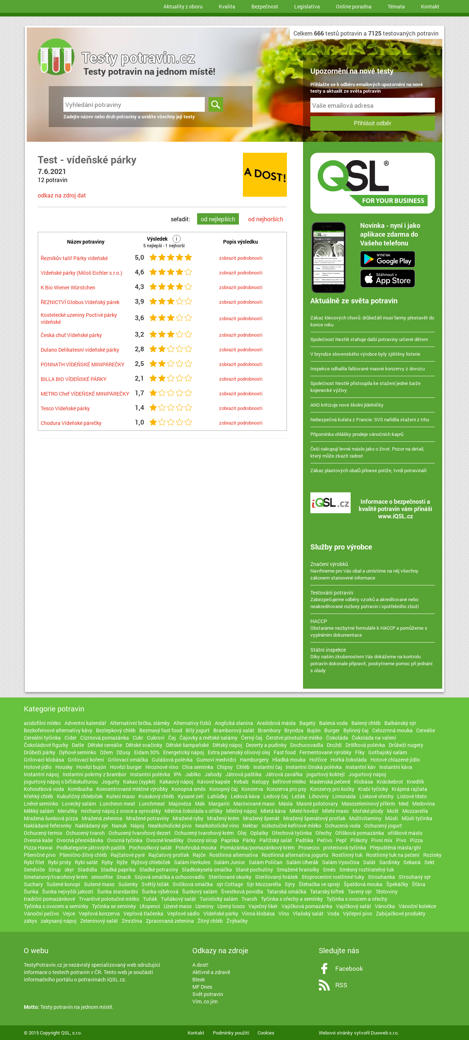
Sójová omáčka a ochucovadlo (169, 876)
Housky (64, 766)
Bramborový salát (233, 730)
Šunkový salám (199, 891)
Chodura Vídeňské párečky (71, 422)
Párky (249, 840)
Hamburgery (254, 759)
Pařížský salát (275, 840)
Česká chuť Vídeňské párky (71, 335)
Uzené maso (178, 906)
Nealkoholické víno (217, 825)
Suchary (33, 884)
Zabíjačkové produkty (400, 913)
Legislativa (307, 6)
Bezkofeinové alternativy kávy (58, 730)
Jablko (193, 774)
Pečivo (324, 840)
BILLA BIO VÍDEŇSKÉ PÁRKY (74, 378)
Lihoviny (319, 796)
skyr (69, 869)
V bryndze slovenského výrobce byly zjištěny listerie (365, 354)
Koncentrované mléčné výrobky (132, 788)
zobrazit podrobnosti (240, 258)
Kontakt (430, 6)
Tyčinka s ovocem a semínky (56, 906)
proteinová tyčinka (344, 847)
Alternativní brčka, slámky (140, 722)
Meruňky (67, 810)
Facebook (349, 968)
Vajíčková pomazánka (306, 906)
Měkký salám (39, 810)
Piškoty (359, 840)
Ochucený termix (43, 832)
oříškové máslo (405, 832)
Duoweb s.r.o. (385, 1032)
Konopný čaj (223, 788)
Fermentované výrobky (325, 752)
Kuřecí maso (120, 796)
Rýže (122, 862)
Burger (332, 730)
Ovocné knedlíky (165, 840)
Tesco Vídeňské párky (65, 408)
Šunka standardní (117, 891)
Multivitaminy (365, 818)
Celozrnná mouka (392, 730)
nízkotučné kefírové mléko (291, 825)
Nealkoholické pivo (170, 825)
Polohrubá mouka (196, 847)
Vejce (69, 913)
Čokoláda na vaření (374, 737)
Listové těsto (412, 796)
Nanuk (119, 825)
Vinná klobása (258, 913)
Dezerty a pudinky (266, 744)
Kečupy (260, 781)
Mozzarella (415, 810)
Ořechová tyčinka (292, 832)
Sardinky (389, 862)
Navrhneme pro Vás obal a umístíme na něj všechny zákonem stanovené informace (372, 570)
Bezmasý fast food (160, 730)
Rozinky (432, 854)
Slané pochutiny (254, 869)
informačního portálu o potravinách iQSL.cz (74, 979)
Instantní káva (395, 766)
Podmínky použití (231, 1032)
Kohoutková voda (44, 788)
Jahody (213, 774)
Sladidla (87, 869)
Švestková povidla (242, 891)
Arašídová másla (276, 722)
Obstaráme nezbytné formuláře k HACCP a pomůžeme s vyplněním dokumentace (372, 628)
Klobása (363, 781)
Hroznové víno (161, 766)
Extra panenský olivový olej (239, 752)
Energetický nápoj (183, 752)
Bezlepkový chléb (116, 730)
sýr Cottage (230, 884)
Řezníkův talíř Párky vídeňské (74, 258)
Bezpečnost (264, 6)
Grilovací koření (86, 759)
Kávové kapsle (213, 781)
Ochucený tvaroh (85, 832)
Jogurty (110, 781)
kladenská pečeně (330, 781)
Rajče (199, 854)
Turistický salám (219, 898)
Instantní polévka (150, 774)
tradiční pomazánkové (49, 898)
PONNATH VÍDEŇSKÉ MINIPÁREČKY (83, 364)
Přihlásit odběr (372, 123)
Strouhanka (381, 876)
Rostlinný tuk (347, 854)
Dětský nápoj (227, 744)
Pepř (341, 840)
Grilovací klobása (44, 759)
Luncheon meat (117, 803)
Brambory (269, 730)
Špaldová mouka (363, 884)
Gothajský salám (387, 752)
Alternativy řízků (192, 722)
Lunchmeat (152, 803)
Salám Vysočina (340, 862)
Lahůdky (217, 796)
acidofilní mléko (42, 722)
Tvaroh (249, 898)
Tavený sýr (360, 891)
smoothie (102, 876)
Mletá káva (273, 810)
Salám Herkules (192, 862)
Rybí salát (86, 862)
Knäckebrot (390, 781)
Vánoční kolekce (417, 906)
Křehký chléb (38, 796)
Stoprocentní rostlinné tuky (333, 876)
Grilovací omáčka (128, 759)
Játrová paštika (243, 774)
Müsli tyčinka (417, 818)
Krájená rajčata (409, 788)
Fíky (360, 752)
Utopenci (150, 906)
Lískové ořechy (376, 796)
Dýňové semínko (77, 752)
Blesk (198, 979)
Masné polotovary (317, 803)
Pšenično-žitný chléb (83, 854)
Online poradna (354, 6)
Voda (333, 913)
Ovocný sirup (202, 840)
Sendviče (34, 869)
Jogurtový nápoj (367, 774)
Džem (106, 752)
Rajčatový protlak (168, 854)
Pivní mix (381, 840)
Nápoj (137, 825)
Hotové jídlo (38, 766)
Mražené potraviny (147, 818)
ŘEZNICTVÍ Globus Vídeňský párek (80, 302)
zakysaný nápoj (59, 920)
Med (404, 803)
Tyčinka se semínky (114, 906)
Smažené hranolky (298, 869)
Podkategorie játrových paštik (90, 847)
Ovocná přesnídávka (79, 840)
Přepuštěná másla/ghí (395, 847)
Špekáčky (397, 884)
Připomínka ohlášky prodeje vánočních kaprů (356, 434)
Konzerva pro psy (286, 788)
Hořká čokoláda (348, 759)
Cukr (138, 737)
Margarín (219, 803)
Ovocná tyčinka (125, 840)
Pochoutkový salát (150, 847)
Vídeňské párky (220, 913)
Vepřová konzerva (99, 913)
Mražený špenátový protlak (314, 818)
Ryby (107, 862)
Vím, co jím (205, 1001)
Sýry (290, 884)
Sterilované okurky (229, 876)
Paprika (230, 840)
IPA (177, 774)
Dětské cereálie (105, 744)
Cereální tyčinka (42, 737)
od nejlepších (218, 219)
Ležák (298, 796)
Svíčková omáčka (193, 884)
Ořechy (323, 832)
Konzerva (252, 788)
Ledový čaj (275, 796)
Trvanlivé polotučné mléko (109, 898)
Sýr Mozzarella (264, 884)
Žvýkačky (237, 920)
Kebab (241, 781)
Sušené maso (99, 884)
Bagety (307, 722)
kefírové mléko (289, 781)
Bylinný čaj (356, 730)
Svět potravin (207, 994)
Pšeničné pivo (40, 854)
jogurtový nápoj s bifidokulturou (61, 781)
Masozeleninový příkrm (368, 803)
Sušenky (128, 884)
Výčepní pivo (357, 913)
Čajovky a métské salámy (208, 737)
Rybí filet (34, 862)
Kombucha (80, 788)
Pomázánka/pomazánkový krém (257, 847)
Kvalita (227, 6)
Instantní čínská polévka (314, 766)
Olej (242, 832)
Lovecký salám (79, 803)
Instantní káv (361, 766)
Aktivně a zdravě (211, 972)
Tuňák (150, 898)
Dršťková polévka (365, 744)
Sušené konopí (63, 884)
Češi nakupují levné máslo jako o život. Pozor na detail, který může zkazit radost (367, 452)
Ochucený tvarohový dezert (139, 832)
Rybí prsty (59, 862)
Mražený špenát (261, 818)
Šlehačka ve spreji (319, 884)
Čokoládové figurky (46, 744)
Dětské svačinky (144, 744)
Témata (396, 6)
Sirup (54, 869)
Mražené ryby (188, 818)
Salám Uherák (302, 862)
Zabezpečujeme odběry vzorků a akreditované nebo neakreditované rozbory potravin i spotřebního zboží (372, 599)
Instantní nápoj (41, 774)
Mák (200, 803)
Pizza (416, 840)
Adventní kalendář (85, 722)
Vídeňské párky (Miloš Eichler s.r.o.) (81, 272)
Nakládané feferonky (47, 825)
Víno (283, 913)
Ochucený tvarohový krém (204, 832)
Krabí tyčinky (373, 788)
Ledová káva (245, 796)
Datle (78, 744)
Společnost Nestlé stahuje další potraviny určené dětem (369, 339)
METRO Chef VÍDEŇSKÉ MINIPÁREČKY (85, 393)
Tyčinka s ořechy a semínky (292, 898)
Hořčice (318, 759)
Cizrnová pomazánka (104, 737)
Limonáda (344, 796)
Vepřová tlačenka (143, 913)
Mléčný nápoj (241, 810)
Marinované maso (254, 803)
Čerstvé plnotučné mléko (294, 737)
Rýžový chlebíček (150, 862)
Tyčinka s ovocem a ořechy (356, 898)
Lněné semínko (41, 803)
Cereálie (425, 730)
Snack (124, 876)
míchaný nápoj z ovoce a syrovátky (121, 810)
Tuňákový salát (178, 898)
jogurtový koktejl (325, 774)
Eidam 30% (146, 752)
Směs (329, 869)
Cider (70, 737)
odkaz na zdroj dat (62, 195)
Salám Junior (229, 862)
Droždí (334, 744)
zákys (30, 920)
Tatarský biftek (327, 891)
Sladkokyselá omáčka (207, 869)
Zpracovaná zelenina (170, 920)
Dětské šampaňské (187, 744)
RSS (341, 985)
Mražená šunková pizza (51, 818)
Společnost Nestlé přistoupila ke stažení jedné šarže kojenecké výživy (365, 386)
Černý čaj (251, 737)
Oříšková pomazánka (359, 832)
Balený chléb (366, 722)
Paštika (304, 840)
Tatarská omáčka (286, 891)
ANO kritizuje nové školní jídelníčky (347, 404)
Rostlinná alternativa (233, 854)
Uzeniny (204, 906)
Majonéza (180, 803)
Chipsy (225, 766)
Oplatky (259, 832)
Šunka (31, 891)
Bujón (314, 730)
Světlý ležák (155, 884)
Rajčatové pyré (128, 854)
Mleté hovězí (303, 810)
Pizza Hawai (38, 847)
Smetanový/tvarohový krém (56, 876)
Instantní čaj (267, 766)
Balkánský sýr (400, 722)
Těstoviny (387, 891)
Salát (369, 862)
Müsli (391, 818)
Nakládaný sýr (91, 825)
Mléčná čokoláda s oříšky (193, 810)
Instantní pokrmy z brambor (94, 774)
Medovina (423, 803)
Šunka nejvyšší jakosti (67, 891)
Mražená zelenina (102, 818)
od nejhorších (265, 219)
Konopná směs (188, 788)
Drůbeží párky (39, 752)
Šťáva (418, 884)
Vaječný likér (263, 906)
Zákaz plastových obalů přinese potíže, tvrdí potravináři (368, 470)
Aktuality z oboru (183, 6)
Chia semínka (197, 766)
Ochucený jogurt (383, 825)
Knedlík (415, 781)
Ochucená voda (343, 825)
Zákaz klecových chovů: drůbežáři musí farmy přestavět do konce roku (372, 321)
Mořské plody (367, 810)
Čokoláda (337, 737)
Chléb (243, 766)
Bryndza (293, 730)
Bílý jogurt (198, 730)
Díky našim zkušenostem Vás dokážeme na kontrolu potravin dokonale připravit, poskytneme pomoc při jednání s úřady (372, 660)
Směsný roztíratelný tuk (366, 869)
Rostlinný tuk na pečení (393, 854)
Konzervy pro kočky (332, 788)
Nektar (250, 825)
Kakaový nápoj (176, 781)
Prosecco (309, 847)
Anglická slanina (234, 722)
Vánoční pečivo (41, 913)
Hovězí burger (126, 766)
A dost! (200, 964)
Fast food (285, 752)
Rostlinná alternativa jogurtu (295, 854)
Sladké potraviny (158, 869)
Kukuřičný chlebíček (80, 796)
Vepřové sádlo (183, 913)
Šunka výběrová (160, 891)
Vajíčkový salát (353, 906)
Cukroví (156, 737)
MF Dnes (202, 986)
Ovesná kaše (38, 840)
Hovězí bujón (91, 766)
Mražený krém (223, 818)
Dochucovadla (306, 744)
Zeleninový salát (99, 920)
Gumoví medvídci (216, 759)
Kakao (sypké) (139, 781)
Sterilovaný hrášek (276, 876)
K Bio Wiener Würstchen (68, 287)
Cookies (266, 1032)
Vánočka (385, 906)
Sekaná (412, 862)
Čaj (172, 737)
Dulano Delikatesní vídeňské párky (80, 349)
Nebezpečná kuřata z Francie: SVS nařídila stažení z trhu (369, 419)
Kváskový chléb (156, 796)
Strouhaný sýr (415, 876)
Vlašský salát (308, 913)
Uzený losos (231, 906)
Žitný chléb (210, 920)
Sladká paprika (118, 869)
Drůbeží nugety (406, 744)
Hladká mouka (289, 759)
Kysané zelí (191, 796)
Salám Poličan (265, 862)
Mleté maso (335, 810)
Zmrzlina (132, 920)
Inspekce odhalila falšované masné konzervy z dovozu (367, 368)
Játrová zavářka (284, 774)
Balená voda (333, 722)
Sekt (429, 862)
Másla (285, 803)
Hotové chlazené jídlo (395, 759)
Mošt (393, 810)
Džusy (123, 752)
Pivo (401, 840)
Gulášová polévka (172, 759)
